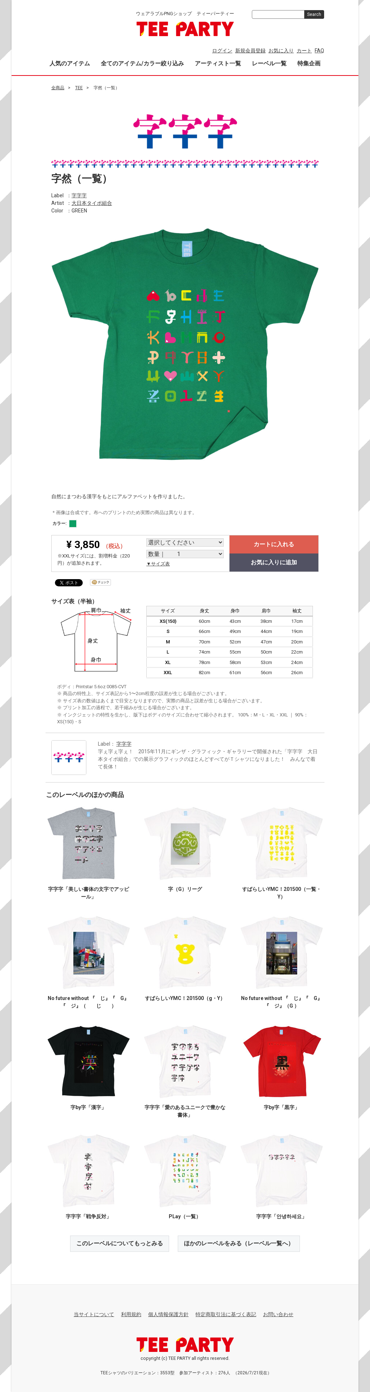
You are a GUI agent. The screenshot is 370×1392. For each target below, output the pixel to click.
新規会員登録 (250, 50)
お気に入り (281, 50)
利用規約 (131, 1314)
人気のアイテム (70, 63)
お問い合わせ (278, 1314)
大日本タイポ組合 (92, 203)
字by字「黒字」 (282, 1107)
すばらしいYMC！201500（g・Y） (185, 998)
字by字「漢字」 (88, 1107)
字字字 (79, 195)
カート (304, 50)
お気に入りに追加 (274, 562)
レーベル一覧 (269, 63)
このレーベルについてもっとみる (119, 1243)
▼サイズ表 (158, 563)
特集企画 (308, 63)
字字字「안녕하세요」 (281, 1216)
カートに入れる (274, 544)
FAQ (319, 50)
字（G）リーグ (185, 889)
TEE (79, 87)
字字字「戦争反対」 (88, 1216)
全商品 (57, 87)
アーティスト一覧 (218, 63)
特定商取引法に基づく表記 (225, 1314)
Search (314, 14)
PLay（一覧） (185, 1216)
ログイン (222, 50)
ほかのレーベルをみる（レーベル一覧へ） (239, 1243)
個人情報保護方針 (168, 1314)
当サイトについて (94, 1314)
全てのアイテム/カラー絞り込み (142, 63)
